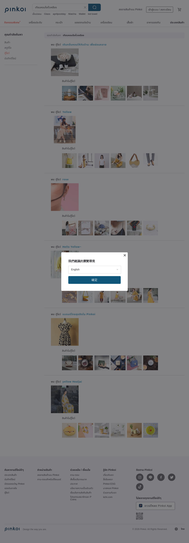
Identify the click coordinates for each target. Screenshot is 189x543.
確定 (94, 279)
